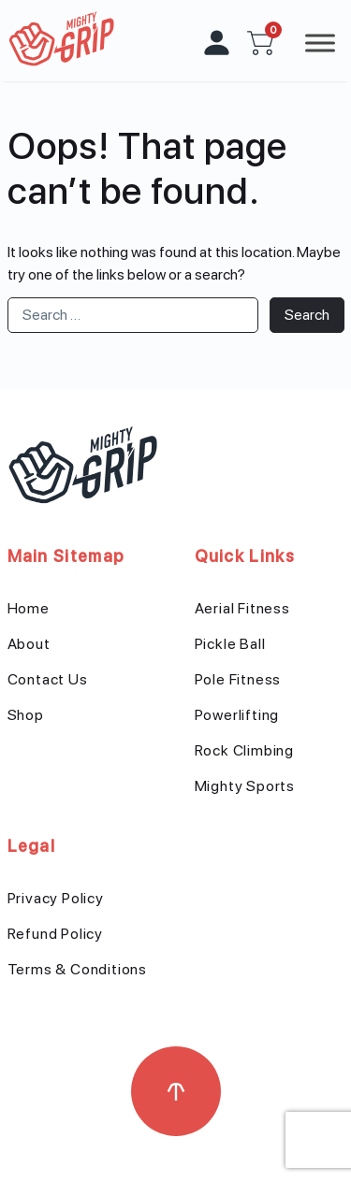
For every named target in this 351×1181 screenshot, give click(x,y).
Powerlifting (237, 715)
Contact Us (47, 679)
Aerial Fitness (242, 608)
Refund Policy (55, 934)
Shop (25, 715)
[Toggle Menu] (320, 42)
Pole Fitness (238, 679)
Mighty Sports (245, 786)
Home (28, 608)
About (29, 644)
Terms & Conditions (77, 969)
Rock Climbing (244, 750)
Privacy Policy (55, 898)
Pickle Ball (230, 644)
